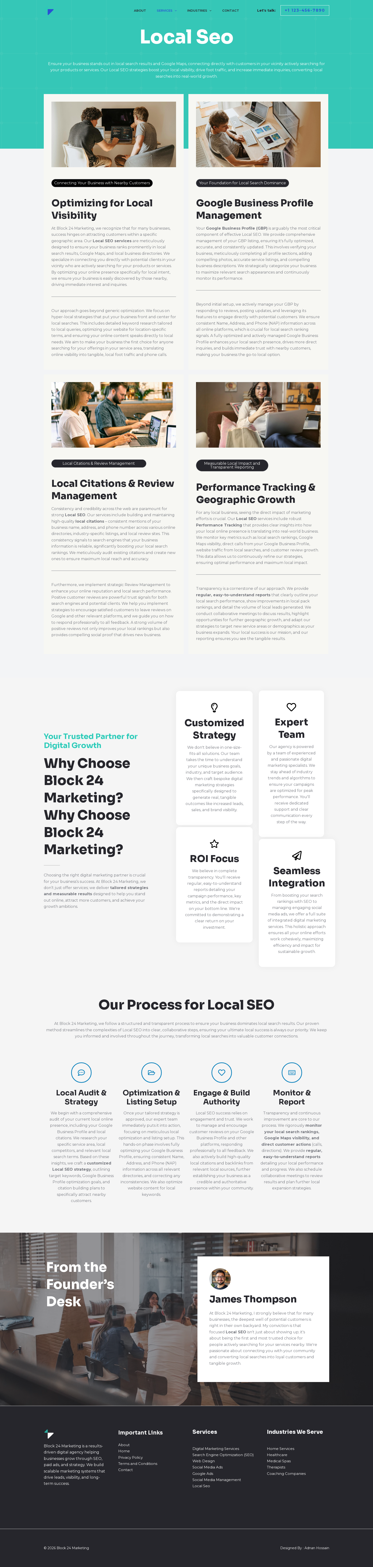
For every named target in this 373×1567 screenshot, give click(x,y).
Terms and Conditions (137, 1463)
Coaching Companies (286, 1473)
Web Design (203, 1461)
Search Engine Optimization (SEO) (223, 1455)
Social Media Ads (207, 1467)
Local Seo (201, 1486)
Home (124, 1451)
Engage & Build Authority (221, 1097)
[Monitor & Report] (292, 1072)
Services (166, 10)
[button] (304, 10)
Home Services (280, 1448)
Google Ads (202, 1473)
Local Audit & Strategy (81, 1097)
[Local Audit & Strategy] (81, 1072)
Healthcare (277, 1455)
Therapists (276, 1467)
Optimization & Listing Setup (151, 1097)
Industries (200, 10)
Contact (231, 10)
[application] (174, 10)
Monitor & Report (291, 1097)
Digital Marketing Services (215, 1448)
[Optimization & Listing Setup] (151, 1072)
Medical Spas (279, 1461)
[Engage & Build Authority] (221, 1072)
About (139, 10)
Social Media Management (216, 1480)
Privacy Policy (130, 1457)
